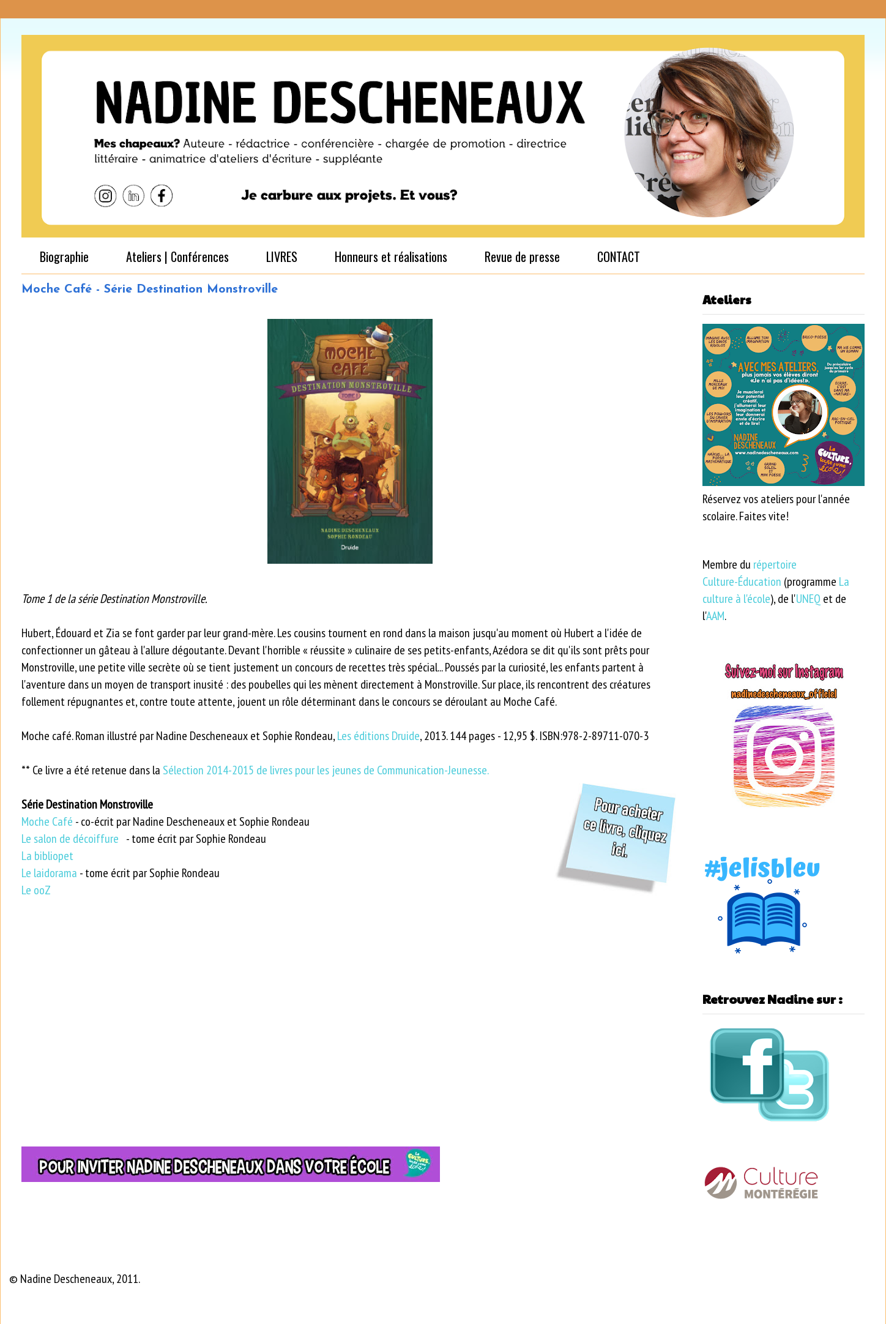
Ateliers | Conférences (177, 256)
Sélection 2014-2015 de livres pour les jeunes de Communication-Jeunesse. (326, 770)
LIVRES (281, 256)
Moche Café (47, 821)
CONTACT (618, 256)
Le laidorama (49, 873)
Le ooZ (36, 890)
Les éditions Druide (378, 736)
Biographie (64, 256)
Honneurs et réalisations (391, 256)
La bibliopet (47, 856)
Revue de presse (522, 256)
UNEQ (808, 599)
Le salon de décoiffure (70, 839)
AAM (715, 616)
